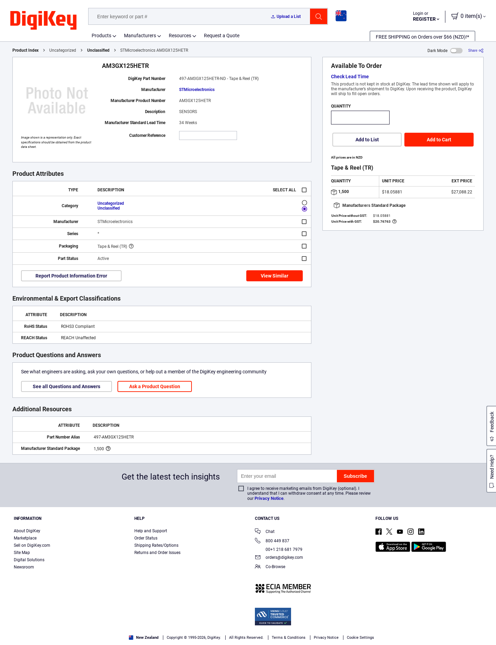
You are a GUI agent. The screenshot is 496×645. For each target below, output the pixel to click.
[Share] (476, 50)
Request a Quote (221, 35)
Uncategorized (110, 203)
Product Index (25, 50)
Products (101, 35)
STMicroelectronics (197, 89)
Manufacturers (140, 35)
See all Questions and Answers (66, 386)
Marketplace (25, 538)
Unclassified (98, 50)
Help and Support (150, 530)
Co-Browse (270, 567)
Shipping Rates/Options (156, 545)
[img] (43, 20)
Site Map (22, 552)
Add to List (367, 139)
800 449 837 (272, 541)
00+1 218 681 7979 (278, 549)
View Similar (274, 276)
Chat (265, 532)
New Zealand (143, 637)
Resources (180, 35)
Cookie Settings (360, 637)
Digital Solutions (29, 559)
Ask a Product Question (154, 386)
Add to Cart (439, 139)
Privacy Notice (269, 498)
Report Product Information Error (71, 276)
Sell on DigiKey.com (32, 545)
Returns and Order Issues (157, 552)
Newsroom (24, 567)
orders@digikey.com (279, 558)
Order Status (145, 538)
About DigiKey (27, 530)
